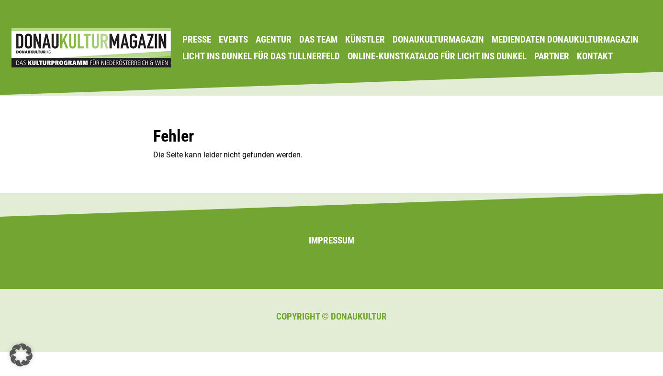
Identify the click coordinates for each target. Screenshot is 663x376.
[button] (21, 355)
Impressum (331, 240)
